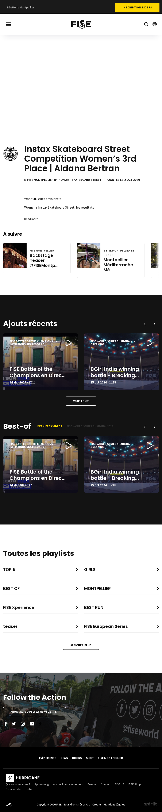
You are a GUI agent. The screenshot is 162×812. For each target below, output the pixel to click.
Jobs (29, 789)
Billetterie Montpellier (20, 7)
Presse (92, 784)
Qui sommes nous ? (18, 784)
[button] (154, 324)
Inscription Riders (137, 7)
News (64, 758)
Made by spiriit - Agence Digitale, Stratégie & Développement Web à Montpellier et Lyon (150, 804)
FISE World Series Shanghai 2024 (89, 426)
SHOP (90, 758)
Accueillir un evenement (68, 784)
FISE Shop (134, 784)
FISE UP (119, 784)
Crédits (97, 804)
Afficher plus (81, 645)
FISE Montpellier (110, 758)
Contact (106, 784)
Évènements (47, 758)
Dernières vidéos (49, 426)
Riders (77, 758)
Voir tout (81, 401)
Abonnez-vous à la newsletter (34, 711)
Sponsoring (41, 784)
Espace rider (14, 789)
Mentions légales (114, 804)
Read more (31, 219)
